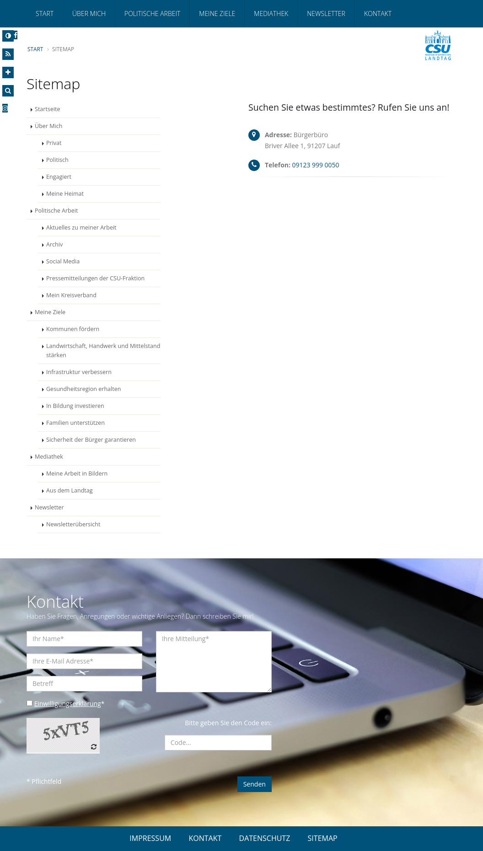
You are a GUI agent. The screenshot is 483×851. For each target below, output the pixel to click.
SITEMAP (323, 838)
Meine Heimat (65, 194)
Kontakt (378, 13)
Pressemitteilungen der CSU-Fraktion (95, 278)
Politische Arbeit (152, 13)
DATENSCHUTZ (264, 838)
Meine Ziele (217, 13)
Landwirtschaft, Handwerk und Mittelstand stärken (103, 350)
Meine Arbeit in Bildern (77, 473)
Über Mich (89, 13)
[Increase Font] (8, 72)
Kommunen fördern (73, 329)
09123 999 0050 (315, 165)
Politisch (57, 160)
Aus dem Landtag (69, 490)
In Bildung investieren (75, 406)
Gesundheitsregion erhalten (83, 389)
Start (45, 13)
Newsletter (326, 13)
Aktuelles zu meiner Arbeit (81, 227)
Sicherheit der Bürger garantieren (91, 440)
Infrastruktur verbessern (79, 372)
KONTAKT (204, 838)
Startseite (47, 109)
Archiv (54, 244)
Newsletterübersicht (73, 524)
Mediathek (271, 13)
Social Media (63, 261)
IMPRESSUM (150, 838)
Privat (54, 143)
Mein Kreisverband (71, 295)
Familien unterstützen (75, 423)
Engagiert (58, 177)
